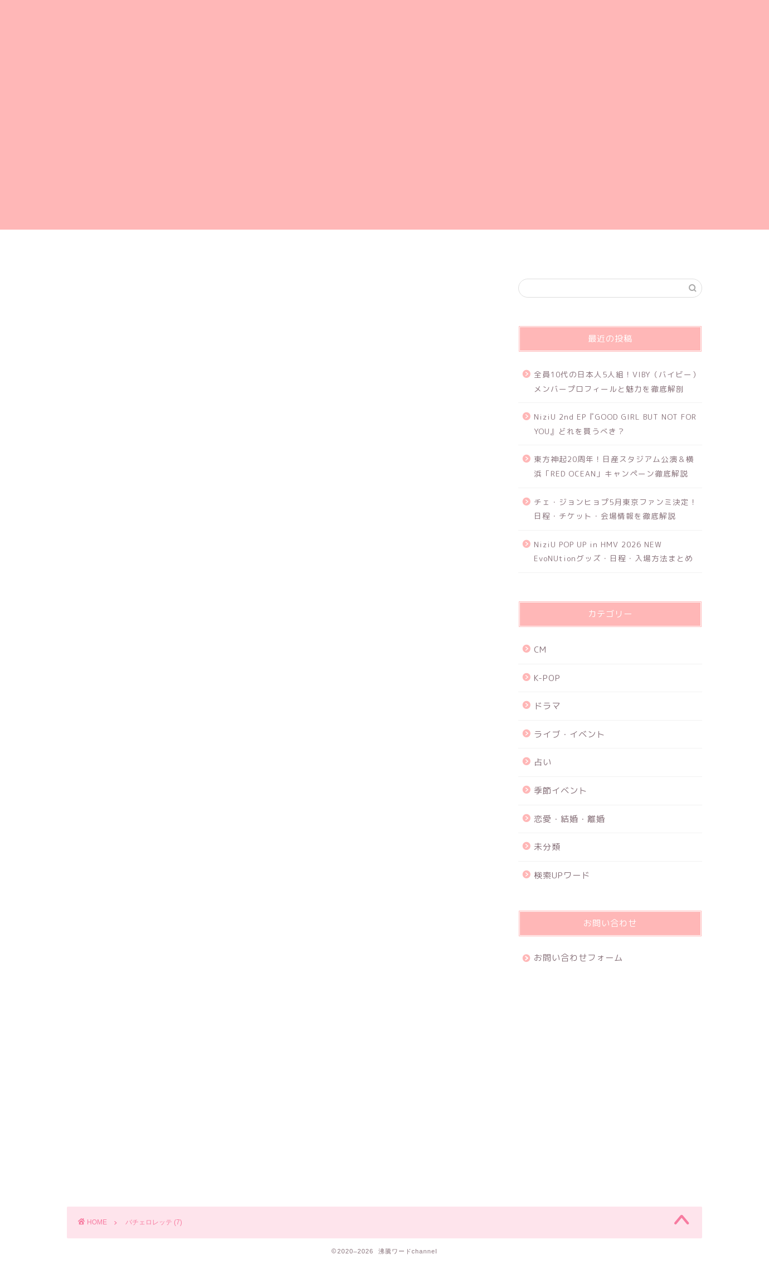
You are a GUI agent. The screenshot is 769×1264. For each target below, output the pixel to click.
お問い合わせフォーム (452, 250)
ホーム (183, 250)
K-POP (547, 678)
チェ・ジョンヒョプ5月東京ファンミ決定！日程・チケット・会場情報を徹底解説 (616, 509)
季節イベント (560, 790)
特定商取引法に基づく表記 (586, 250)
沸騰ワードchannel (384, 35)
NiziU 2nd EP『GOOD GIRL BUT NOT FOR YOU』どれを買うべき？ (615, 423)
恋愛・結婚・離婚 (569, 819)
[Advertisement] (384, 152)
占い (543, 762)
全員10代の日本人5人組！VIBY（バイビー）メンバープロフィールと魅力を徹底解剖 (617, 381)
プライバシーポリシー (317, 250)
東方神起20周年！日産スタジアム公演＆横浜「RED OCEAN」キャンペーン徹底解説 (614, 466)
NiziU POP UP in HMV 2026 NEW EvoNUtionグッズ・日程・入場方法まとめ (613, 551)
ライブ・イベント (569, 734)
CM (540, 649)
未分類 (547, 847)
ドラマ (547, 706)
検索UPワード (562, 875)
